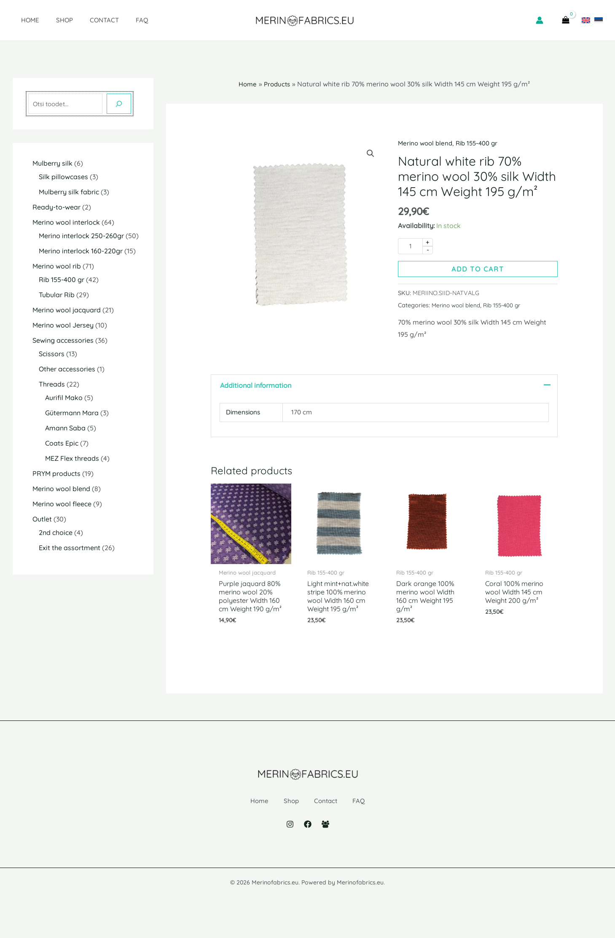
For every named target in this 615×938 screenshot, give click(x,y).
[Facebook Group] (325, 843)
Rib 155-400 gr (482, 143)
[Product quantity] (410, 246)
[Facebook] (308, 843)
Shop (51, 20)
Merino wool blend (427, 143)
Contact (87, 20)
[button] (370, 153)
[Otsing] (119, 104)
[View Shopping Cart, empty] (566, 20)
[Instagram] (290, 843)
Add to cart (477, 270)
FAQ (121, 20)
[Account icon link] (539, 20)
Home (22, 20)
